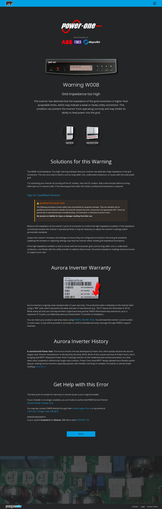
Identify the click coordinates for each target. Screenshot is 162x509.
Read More (41, 366)
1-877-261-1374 (34, 411)
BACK (81, 434)
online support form (81, 408)
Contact (135, 506)
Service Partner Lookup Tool (40, 403)
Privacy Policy (152, 506)
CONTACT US (83, 420)
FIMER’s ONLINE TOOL (84, 319)
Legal (142, 506)
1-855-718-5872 (51, 411)
